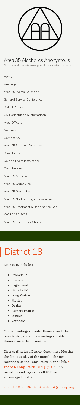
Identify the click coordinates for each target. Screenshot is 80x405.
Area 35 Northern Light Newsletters (28, 199)
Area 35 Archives (16, 176)
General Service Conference (23, 99)
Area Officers (13, 122)
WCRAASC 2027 (15, 214)
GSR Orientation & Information (25, 115)
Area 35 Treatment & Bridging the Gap (31, 207)
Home (8, 76)
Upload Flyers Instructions (22, 161)
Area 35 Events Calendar (21, 92)
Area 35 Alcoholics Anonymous (37, 60)
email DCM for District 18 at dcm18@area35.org (39, 387)
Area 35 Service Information (23, 145)
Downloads (12, 153)
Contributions (13, 168)
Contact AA (12, 138)
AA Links (10, 130)
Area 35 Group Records (20, 191)
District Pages (13, 107)
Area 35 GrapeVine (17, 184)
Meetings (10, 84)
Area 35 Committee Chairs (22, 222)
